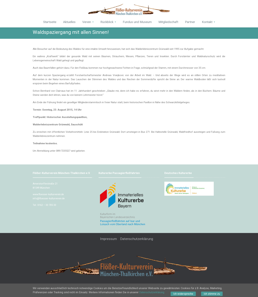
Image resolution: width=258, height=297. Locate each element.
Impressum (108, 239)
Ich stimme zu (212, 293)
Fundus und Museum (137, 22)
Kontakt (208, 22)
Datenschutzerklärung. (152, 292)
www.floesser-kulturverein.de (48, 194)
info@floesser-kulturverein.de (49, 198)
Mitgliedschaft (168, 22)
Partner (190, 22)
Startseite (49, 22)
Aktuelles (69, 22)
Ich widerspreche (183, 293)
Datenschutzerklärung (136, 239)
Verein (88, 22)
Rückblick (108, 22)
